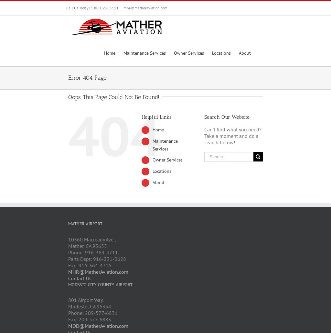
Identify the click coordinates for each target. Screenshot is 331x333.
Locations (162, 171)
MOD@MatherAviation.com (98, 326)
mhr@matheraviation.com (145, 8)
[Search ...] (228, 156)
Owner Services (168, 160)
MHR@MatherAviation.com (98, 272)
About (159, 182)
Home (158, 130)
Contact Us (79, 278)
